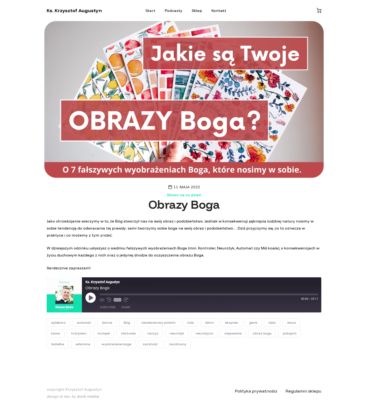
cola (190, 322)
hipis (272, 322)
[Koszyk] (319, 10)
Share (125, 307)
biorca (107, 322)
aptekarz (58, 322)
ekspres (231, 322)
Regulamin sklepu (303, 391)
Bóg (127, 322)
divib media (88, 396)
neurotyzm (204, 333)
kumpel (104, 333)
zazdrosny (177, 344)
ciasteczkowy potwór (158, 322)
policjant (289, 333)
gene (253, 322)
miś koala (128, 333)
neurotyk (177, 333)
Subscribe (108, 307)
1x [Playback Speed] (117, 299)
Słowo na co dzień (184, 195)
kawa (55, 333)
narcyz (152, 333)
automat (84, 322)
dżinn (209, 322)
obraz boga (262, 333)
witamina (83, 344)
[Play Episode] (90, 298)
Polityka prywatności (256, 391)
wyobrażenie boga (116, 344)
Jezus (291, 322)
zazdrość (150, 344)
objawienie (233, 333)
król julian (79, 333)
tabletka (57, 344)
